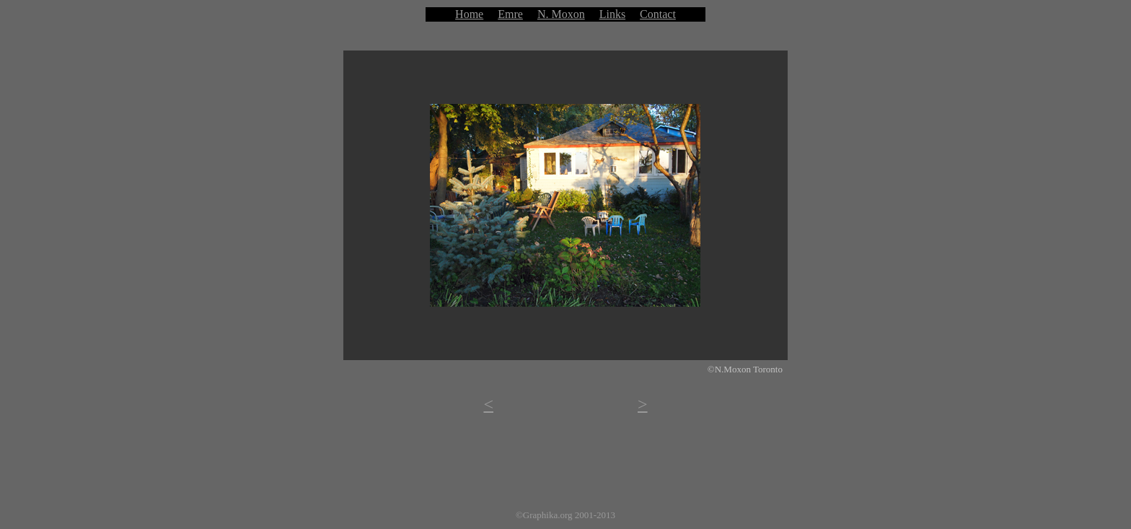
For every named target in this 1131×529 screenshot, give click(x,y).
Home (469, 14)
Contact (658, 14)
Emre (510, 14)
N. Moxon (561, 14)
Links (612, 14)
